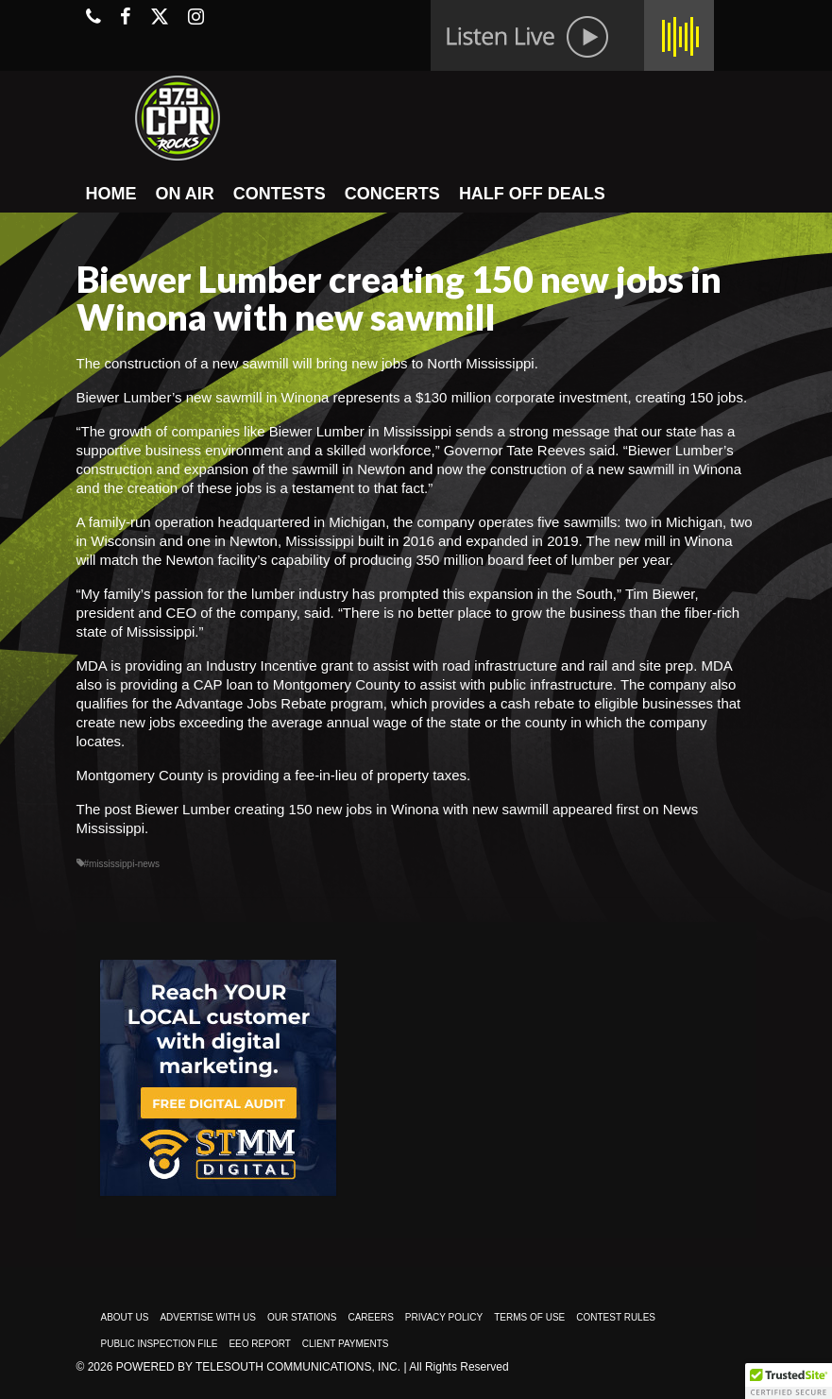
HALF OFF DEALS (532, 193)
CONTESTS (279, 193)
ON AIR (185, 193)
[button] (788, 1381)
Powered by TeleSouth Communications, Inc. (258, 1366)
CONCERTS (392, 193)
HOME (111, 193)
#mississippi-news (122, 864)
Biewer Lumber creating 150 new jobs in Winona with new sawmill (342, 809)
